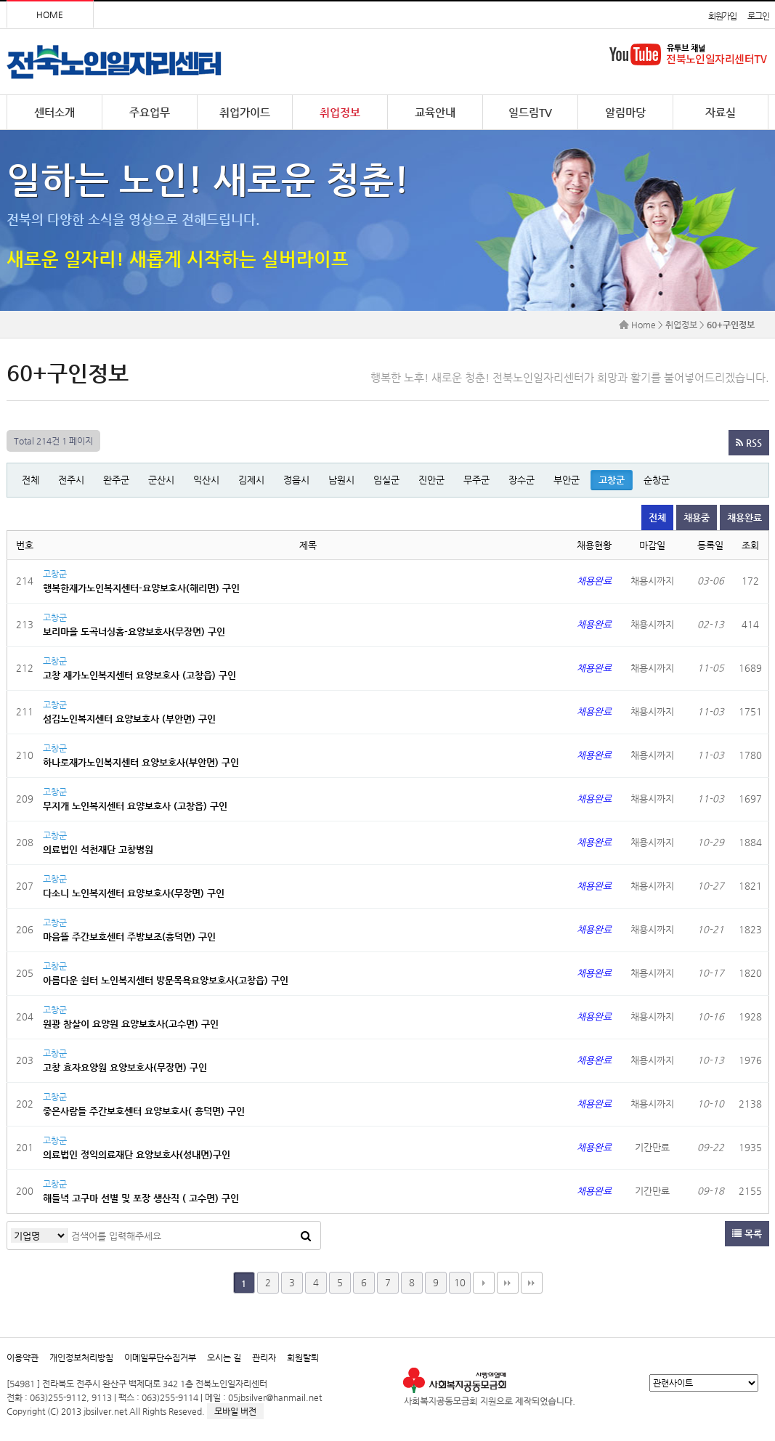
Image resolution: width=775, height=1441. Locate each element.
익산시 (206, 479)
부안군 (566, 479)
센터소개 (54, 112)
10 (460, 1282)
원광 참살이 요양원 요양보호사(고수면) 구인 (131, 1023)
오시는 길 (224, 1357)
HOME (49, 14)
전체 (30, 479)
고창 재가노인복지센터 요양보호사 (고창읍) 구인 (139, 675)
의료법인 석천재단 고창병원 (98, 849)
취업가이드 (244, 112)
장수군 (521, 479)
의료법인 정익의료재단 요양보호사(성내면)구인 (136, 1154)
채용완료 (744, 517)
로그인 (757, 16)
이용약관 (22, 1357)
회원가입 (722, 16)
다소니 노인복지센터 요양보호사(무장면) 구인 (133, 893)
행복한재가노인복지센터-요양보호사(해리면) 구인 (141, 588)
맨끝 (508, 1283)
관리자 (264, 1357)
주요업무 (149, 112)
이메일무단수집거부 (160, 1357)
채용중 (696, 517)
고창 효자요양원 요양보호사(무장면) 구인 (125, 1067)
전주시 (71, 479)
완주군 (116, 479)
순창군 (657, 479)
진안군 (431, 479)
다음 (484, 1283)
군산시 (161, 479)
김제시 (251, 479)
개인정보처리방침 (81, 1357)
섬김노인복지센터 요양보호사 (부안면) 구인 (129, 718)
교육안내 (435, 112)
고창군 (612, 479)
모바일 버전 (235, 1411)
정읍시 (296, 479)
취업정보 (340, 112)
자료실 (720, 112)
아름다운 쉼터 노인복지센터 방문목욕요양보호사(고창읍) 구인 (165, 980)
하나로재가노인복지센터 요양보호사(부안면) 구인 (141, 762)
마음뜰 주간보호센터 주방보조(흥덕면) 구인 (129, 936)
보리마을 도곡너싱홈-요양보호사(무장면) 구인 (134, 631)
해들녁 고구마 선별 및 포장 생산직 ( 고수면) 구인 (141, 1198)
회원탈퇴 (303, 1357)
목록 (747, 1233)
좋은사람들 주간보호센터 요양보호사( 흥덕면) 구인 (144, 1110)
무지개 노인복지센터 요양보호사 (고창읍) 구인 (135, 805)
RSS (749, 442)
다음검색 (532, 1283)
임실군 (386, 479)
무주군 (476, 479)
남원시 (341, 479)
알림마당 (625, 112)
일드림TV (530, 112)
